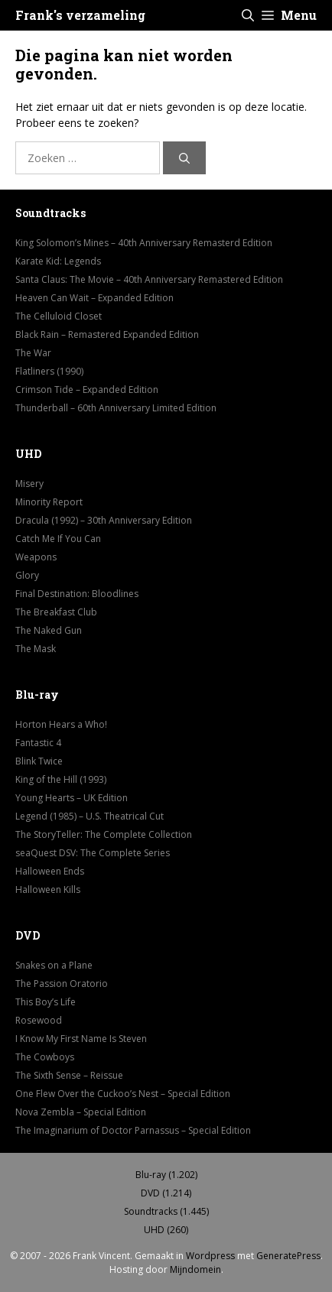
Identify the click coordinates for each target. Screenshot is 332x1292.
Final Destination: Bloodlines (76, 593)
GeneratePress (288, 1255)
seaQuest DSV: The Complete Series (92, 852)
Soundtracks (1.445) (166, 1211)
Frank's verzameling (80, 15)
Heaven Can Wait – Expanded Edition (94, 297)
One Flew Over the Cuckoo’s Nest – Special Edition (122, 1093)
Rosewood (38, 1020)
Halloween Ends (49, 871)
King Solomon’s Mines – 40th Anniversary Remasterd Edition (143, 242)
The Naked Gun (48, 630)
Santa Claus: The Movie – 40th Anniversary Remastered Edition (149, 279)
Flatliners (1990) (49, 371)
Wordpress (210, 1255)
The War (33, 352)
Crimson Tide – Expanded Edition (86, 389)
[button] (248, 15)
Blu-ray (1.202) (166, 1174)
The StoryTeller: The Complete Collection (103, 834)
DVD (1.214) (166, 1192)
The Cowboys (44, 1056)
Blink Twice (39, 761)
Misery (29, 483)
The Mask (35, 648)
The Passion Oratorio (61, 983)
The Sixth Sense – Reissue (69, 1075)
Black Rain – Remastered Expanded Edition (107, 334)
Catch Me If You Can (58, 538)
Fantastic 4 (38, 742)
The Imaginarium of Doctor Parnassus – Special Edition (133, 1130)
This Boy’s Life (45, 1001)
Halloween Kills (47, 889)
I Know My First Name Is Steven (81, 1038)
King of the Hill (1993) (60, 779)
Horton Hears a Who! (61, 724)
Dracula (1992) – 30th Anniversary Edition (103, 520)
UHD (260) (166, 1229)
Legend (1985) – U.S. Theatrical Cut (89, 816)
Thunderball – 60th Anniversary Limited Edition (115, 407)
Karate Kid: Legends (58, 261)
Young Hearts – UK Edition (71, 797)
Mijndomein (195, 1269)
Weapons (36, 556)
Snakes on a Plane (54, 965)
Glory (27, 575)
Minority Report (49, 501)
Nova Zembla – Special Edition (80, 1111)
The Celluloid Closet (58, 316)
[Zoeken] (184, 157)
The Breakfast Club (56, 611)
